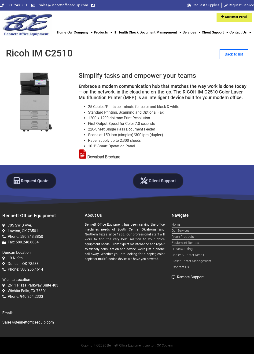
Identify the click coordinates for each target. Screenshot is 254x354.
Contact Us (240, 32)
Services (192, 32)
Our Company (80, 32)
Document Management (160, 32)
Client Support (215, 32)
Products (103, 32)
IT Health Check (126, 32)
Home (61, 32)
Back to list (234, 54)
